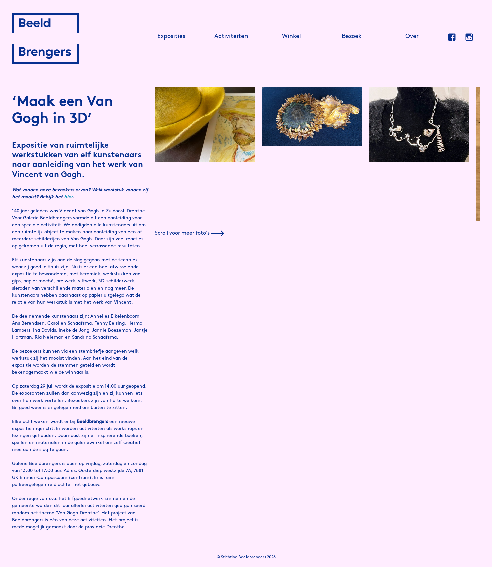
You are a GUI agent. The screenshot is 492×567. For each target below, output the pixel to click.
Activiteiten (231, 36)
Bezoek (352, 36)
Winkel (291, 36)
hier (68, 197)
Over (412, 36)
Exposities (171, 36)
